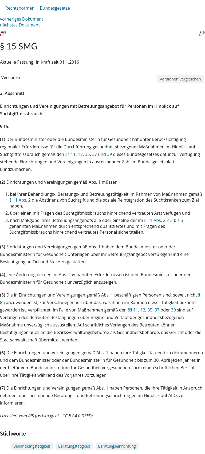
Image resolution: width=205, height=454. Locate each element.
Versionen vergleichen (180, 79)
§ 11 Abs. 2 (20, 200)
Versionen (10, 77)
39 (109, 154)
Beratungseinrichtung (117, 446)
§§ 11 (70, 154)
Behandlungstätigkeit (31, 446)
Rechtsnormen (19, 8)
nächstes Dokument (20, 25)
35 (87, 154)
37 (94, 154)
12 (80, 154)
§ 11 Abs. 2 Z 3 (158, 220)
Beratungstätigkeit (74, 446)
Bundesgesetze (55, 8)
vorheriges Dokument (21, 19)
